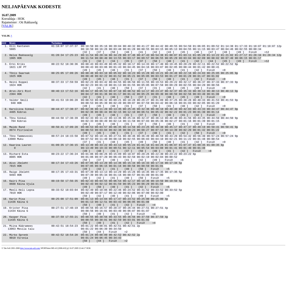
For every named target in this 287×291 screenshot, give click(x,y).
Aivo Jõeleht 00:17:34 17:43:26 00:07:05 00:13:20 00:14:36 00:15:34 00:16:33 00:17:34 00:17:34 (93, 187)
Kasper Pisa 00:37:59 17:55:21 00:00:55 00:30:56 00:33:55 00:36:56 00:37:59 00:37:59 (86, 252)
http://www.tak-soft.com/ (30, 288)
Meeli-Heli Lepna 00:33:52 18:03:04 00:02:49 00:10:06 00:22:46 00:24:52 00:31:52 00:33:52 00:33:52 (93, 219)
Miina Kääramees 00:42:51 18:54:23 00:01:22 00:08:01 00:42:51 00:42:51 (72, 263)
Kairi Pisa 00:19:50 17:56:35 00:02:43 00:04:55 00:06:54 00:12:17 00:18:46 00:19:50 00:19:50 (93, 209)
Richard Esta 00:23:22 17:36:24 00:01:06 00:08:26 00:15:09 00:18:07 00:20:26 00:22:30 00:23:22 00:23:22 (100, 176)
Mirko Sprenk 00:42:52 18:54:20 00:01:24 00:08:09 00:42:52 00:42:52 (72, 273)
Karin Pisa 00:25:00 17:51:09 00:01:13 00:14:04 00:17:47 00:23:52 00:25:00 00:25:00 (86, 230)
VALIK (7, 26)
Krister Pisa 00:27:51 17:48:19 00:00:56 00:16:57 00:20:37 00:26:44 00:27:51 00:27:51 (86, 241)
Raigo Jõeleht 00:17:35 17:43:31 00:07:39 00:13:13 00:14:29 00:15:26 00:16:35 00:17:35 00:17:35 (93, 198)
